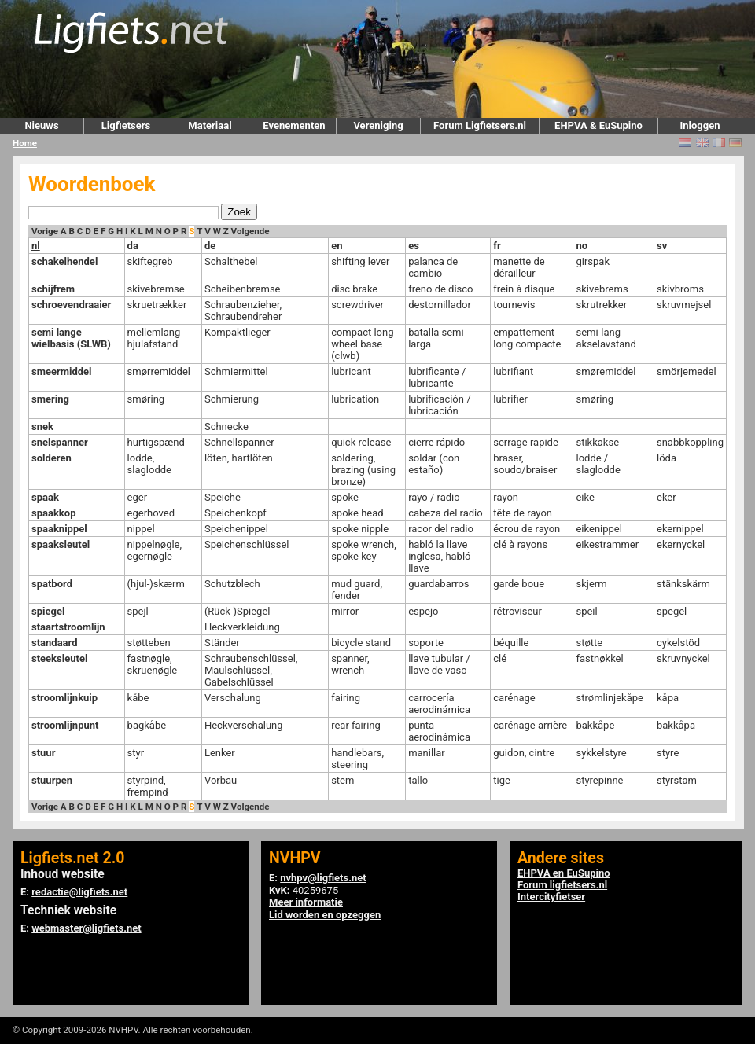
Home (25, 143)
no (581, 246)
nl (35, 246)
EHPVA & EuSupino (598, 125)
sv (662, 246)
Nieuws (41, 125)
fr (496, 246)
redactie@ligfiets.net (79, 892)
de (209, 246)
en (336, 246)
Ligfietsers (125, 125)
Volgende (250, 231)
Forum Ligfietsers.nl (479, 125)
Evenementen (294, 125)
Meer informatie (306, 902)
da (132, 246)
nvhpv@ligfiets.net (323, 878)
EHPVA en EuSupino (563, 873)
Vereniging (378, 125)
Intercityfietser (551, 896)
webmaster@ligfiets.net (86, 928)
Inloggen (700, 125)
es (413, 246)
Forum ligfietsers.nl (562, 885)
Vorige (44, 231)
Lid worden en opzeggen (325, 915)
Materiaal (209, 125)
